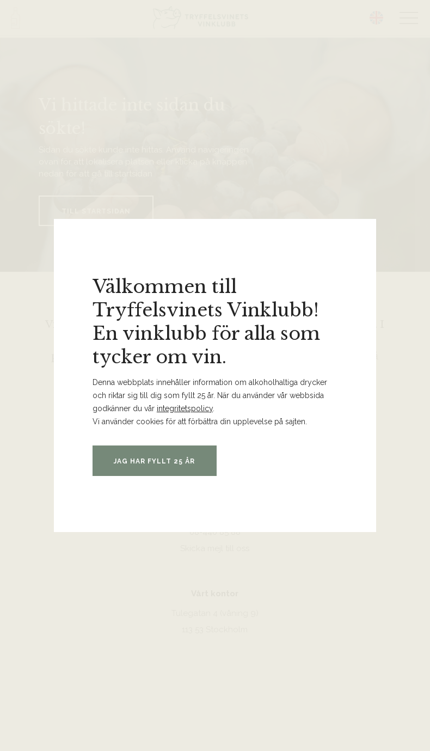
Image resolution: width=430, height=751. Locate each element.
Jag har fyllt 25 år (155, 461)
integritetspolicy (185, 408)
